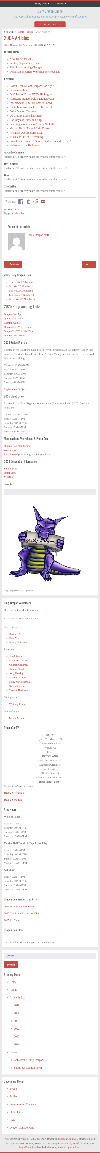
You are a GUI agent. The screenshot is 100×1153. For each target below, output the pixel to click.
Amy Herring (16, 673)
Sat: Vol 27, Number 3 (21, 290)
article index (18, 213)
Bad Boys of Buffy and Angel (26, 119)
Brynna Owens (17, 634)
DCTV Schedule (13, 799)
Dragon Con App (13, 314)
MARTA (8, 477)
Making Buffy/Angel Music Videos (30, 128)
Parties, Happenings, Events (26, 63)
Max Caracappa (30, 610)
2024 (17, 1044)
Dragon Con (65, 1139)
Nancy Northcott (18, 642)
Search (60, 3)
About (13, 989)
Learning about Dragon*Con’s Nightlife (32, 124)
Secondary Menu (48, 24)
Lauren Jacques (17, 677)
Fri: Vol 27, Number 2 (21, 286)
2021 (17, 1020)
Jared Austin (16, 656)
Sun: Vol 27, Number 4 (21, 294)
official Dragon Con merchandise (36, 942)
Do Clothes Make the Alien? (26, 115)
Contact (14, 1052)
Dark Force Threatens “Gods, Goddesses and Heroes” (40, 141)
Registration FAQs (14, 389)
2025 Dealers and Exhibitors (19, 906)
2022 (17, 1028)
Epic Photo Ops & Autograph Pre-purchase (27, 454)
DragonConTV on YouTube (18, 331)
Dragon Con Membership (17, 445)
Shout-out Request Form (28, 1067)
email (76, 1143)
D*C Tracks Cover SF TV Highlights (31, 94)
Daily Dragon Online (50, 11)
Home (21, 31)
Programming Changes (23, 1104)
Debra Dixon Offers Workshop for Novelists (35, 71)
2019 (17, 1005)
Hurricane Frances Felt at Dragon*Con (32, 98)
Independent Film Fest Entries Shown (31, 102)
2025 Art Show (12, 920)
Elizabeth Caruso (18, 660)
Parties (13, 1096)
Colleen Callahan (18, 664)
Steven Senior (16, 718)
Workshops (10, 450)
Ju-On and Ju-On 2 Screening (26, 136)
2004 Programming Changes (26, 67)
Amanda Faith (16, 669)
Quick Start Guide (13, 318)
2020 (17, 1013)
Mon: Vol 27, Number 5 (22, 299)
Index (30, 31)
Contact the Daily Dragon (28, 1059)
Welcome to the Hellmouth (25, 145)
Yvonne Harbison (18, 690)
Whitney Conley (18, 704)
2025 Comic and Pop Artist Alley (21, 913)
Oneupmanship (18, 90)
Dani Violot (15, 638)
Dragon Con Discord (15, 335)
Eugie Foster (25, 1147)
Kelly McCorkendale (20, 681)
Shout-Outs (16, 1111)
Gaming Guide (12, 322)
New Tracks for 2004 (22, 58)
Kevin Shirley (16, 686)
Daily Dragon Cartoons (23, 111)
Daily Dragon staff (13, 45)
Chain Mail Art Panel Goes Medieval (31, 107)
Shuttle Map (10, 468)
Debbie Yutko (32, 618)
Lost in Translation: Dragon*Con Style (32, 85)
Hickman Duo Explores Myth (26, 132)
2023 (17, 1036)
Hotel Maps (10, 472)
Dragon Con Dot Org (22, 1127)
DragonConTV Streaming (17, 327)
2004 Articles (16, 37)
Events (13, 1088)
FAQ (12, 1119)
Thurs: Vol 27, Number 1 (22, 282)
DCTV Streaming (14, 792)
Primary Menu (40, 3)
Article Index (17, 997)
